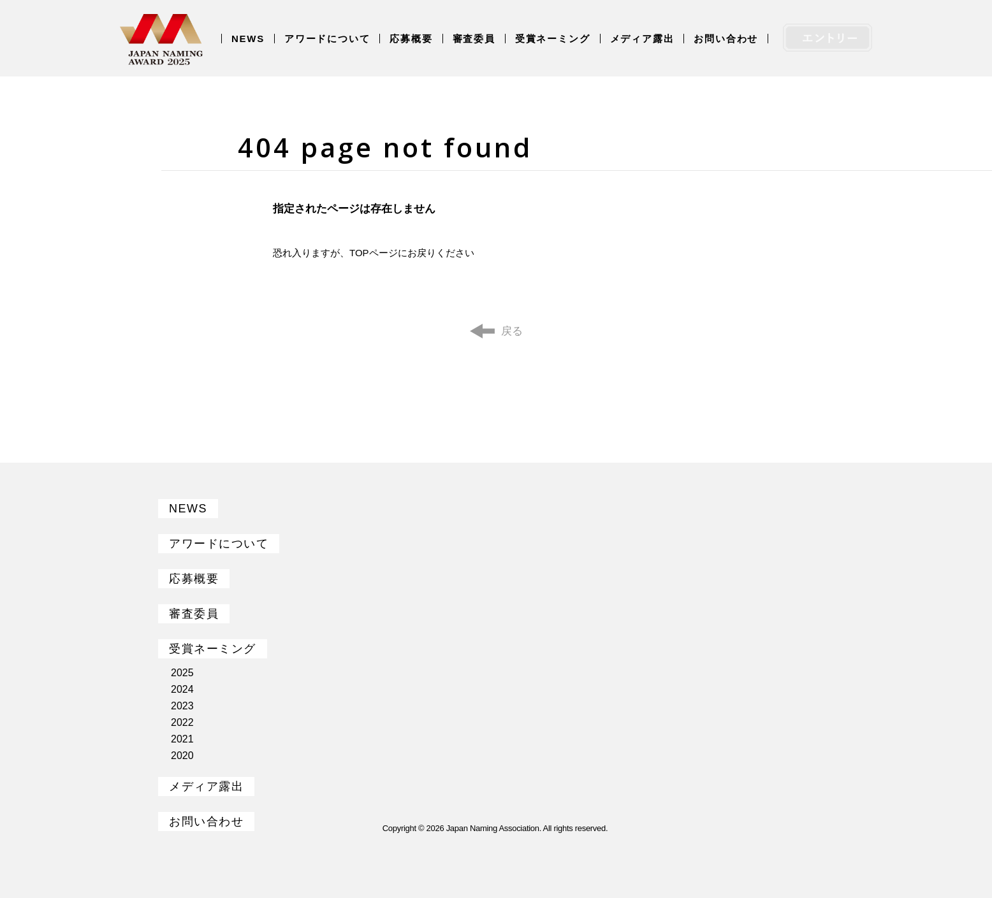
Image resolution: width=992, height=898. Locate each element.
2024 (182, 689)
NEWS (248, 38)
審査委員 (474, 38)
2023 (182, 705)
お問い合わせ (726, 38)
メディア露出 (642, 38)
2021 (182, 739)
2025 (182, 672)
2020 (182, 755)
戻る (512, 331)
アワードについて (327, 38)
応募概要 (411, 38)
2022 (182, 722)
